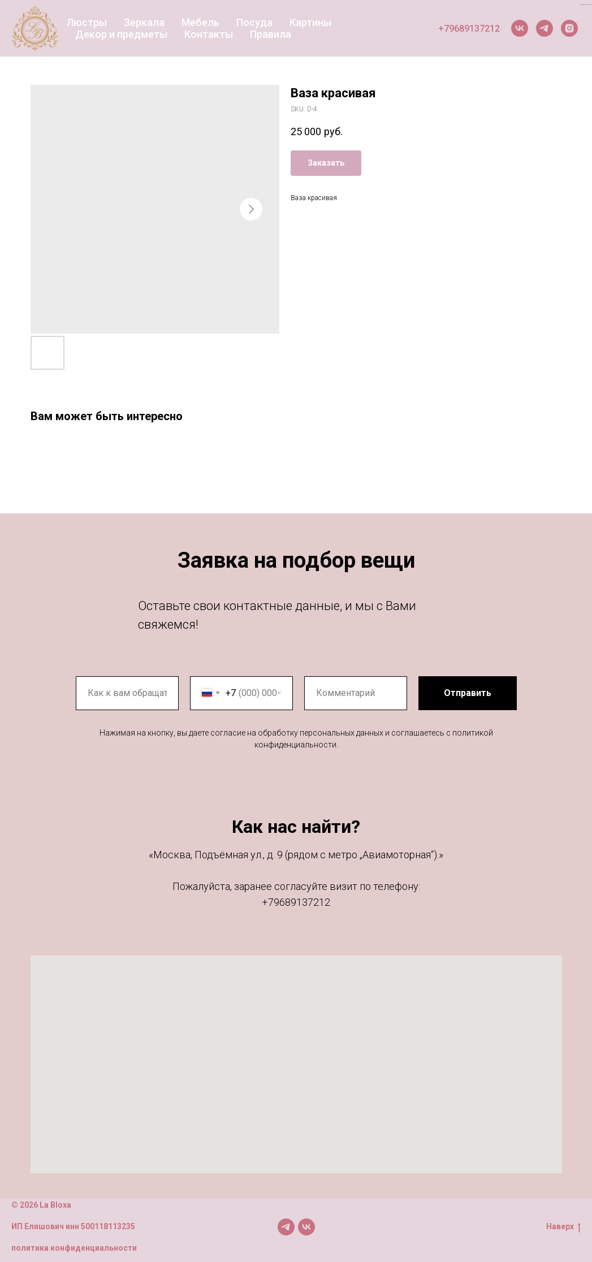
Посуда (254, 22)
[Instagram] (569, 28)
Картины (310, 22)
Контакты (208, 34)
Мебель (200, 22)
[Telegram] (544, 28)
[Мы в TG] (286, 1226)
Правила (270, 34)
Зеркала (144, 22)
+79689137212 (469, 28)
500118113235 (108, 1226)
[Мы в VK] (306, 1226)
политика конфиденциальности (74, 1247)
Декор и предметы (121, 34)
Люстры (87, 22)
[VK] (519, 28)
